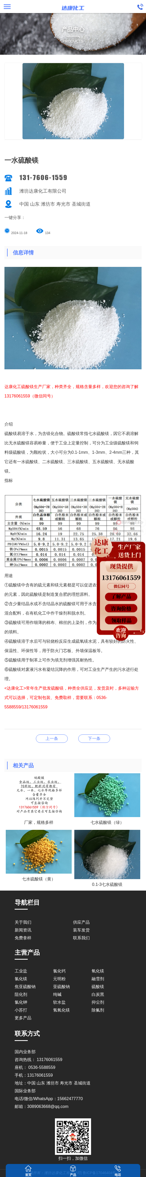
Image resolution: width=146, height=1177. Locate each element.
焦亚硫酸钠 (25, 986)
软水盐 (59, 1002)
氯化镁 (21, 979)
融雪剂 (98, 979)
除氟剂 (98, 1010)
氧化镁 (98, 971)
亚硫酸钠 (61, 986)
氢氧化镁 (61, 1010)
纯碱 (57, 994)
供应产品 (81, 922)
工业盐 (21, 971)
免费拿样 (23, 938)
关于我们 (23, 922)
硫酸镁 (98, 986)
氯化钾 (21, 1002)
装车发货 (81, 930)
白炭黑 (98, 994)
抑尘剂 (98, 1002)
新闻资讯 (23, 930)
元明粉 (59, 979)
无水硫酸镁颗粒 (52, 738)
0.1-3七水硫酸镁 (94, 738)
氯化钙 (59, 971)
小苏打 (21, 1010)
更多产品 (23, 1018)
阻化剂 (21, 994)
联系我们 (81, 938)
